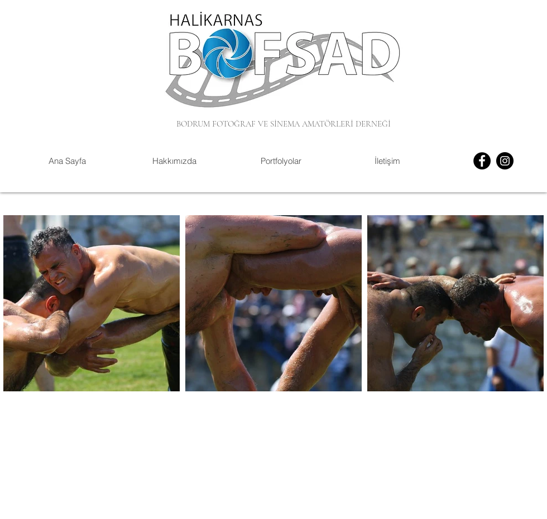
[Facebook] (482, 160)
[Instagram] (505, 160)
